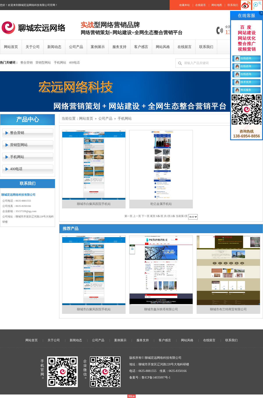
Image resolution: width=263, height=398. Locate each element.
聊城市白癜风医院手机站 (94, 204)
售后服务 (243, 89)
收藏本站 (184, 5)
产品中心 (27, 119)
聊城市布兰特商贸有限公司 (228, 309)
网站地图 (216, 5)
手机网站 (60, 62)
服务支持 (143, 340)
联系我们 (232, 5)
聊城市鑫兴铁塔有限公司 (161, 309)
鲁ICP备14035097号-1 (156, 377)
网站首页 (86, 118)
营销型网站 (43, 62)
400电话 (74, 62)
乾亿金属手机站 (161, 204)
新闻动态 (76, 340)
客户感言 (165, 340)
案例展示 (120, 340)
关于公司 (54, 340)
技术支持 (243, 82)
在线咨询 (243, 58)
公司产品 (105, 118)
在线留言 (200, 5)
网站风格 (187, 340)
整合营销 (26, 62)
